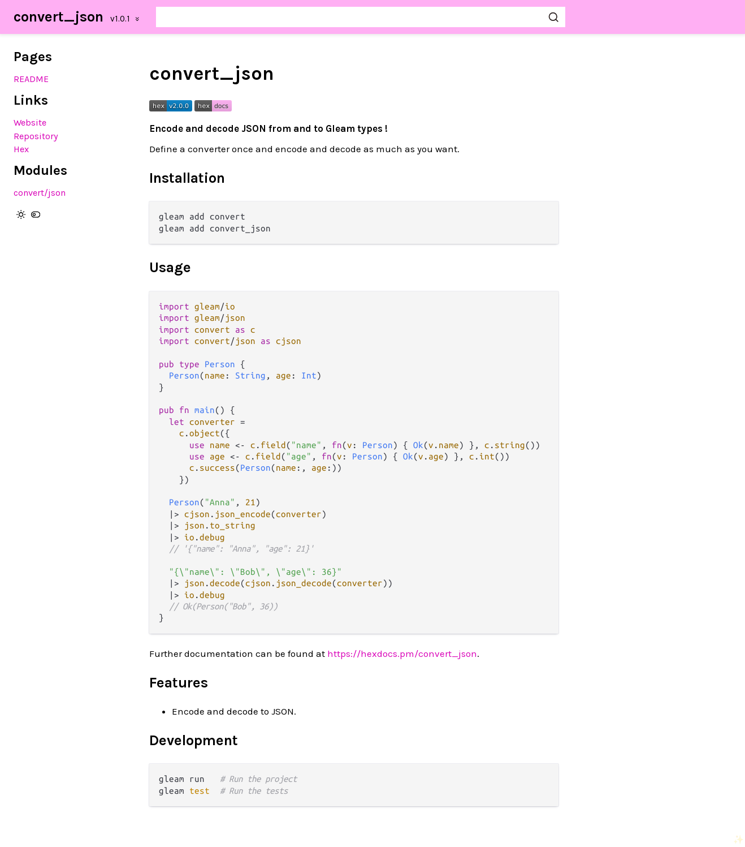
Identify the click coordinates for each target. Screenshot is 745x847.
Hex (21, 149)
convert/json (40, 192)
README (31, 79)
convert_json (58, 16)
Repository (36, 136)
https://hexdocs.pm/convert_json (402, 653)
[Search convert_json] (360, 17)
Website (30, 122)
